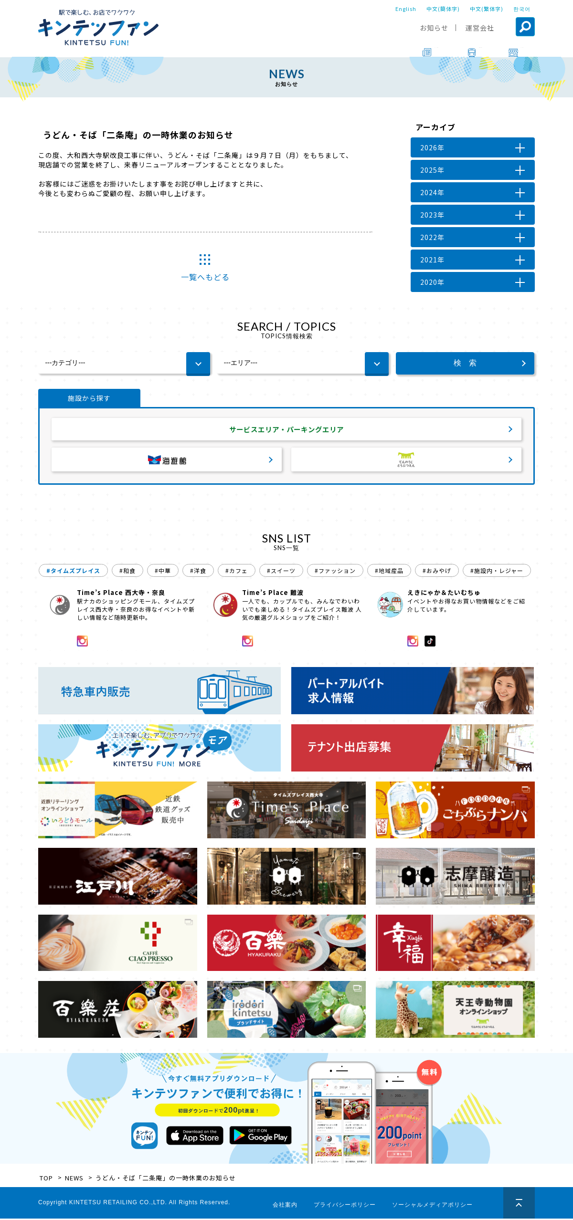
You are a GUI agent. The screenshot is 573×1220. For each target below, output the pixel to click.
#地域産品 (389, 572)
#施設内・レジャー (496, 572)
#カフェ (236, 572)
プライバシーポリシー (345, 1206)
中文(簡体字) (443, 8)
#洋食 (198, 572)
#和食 (127, 572)
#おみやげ (437, 572)
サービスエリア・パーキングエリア (286, 430)
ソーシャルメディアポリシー (432, 1206)
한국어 (522, 8)
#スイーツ (281, 572)
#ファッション (335, 572)
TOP (46, 1179)
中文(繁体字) (486, 8)
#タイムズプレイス (73, 572)
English (405, 8)
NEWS (74, 1179)
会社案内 (285, 1206)
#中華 (163, 572)
